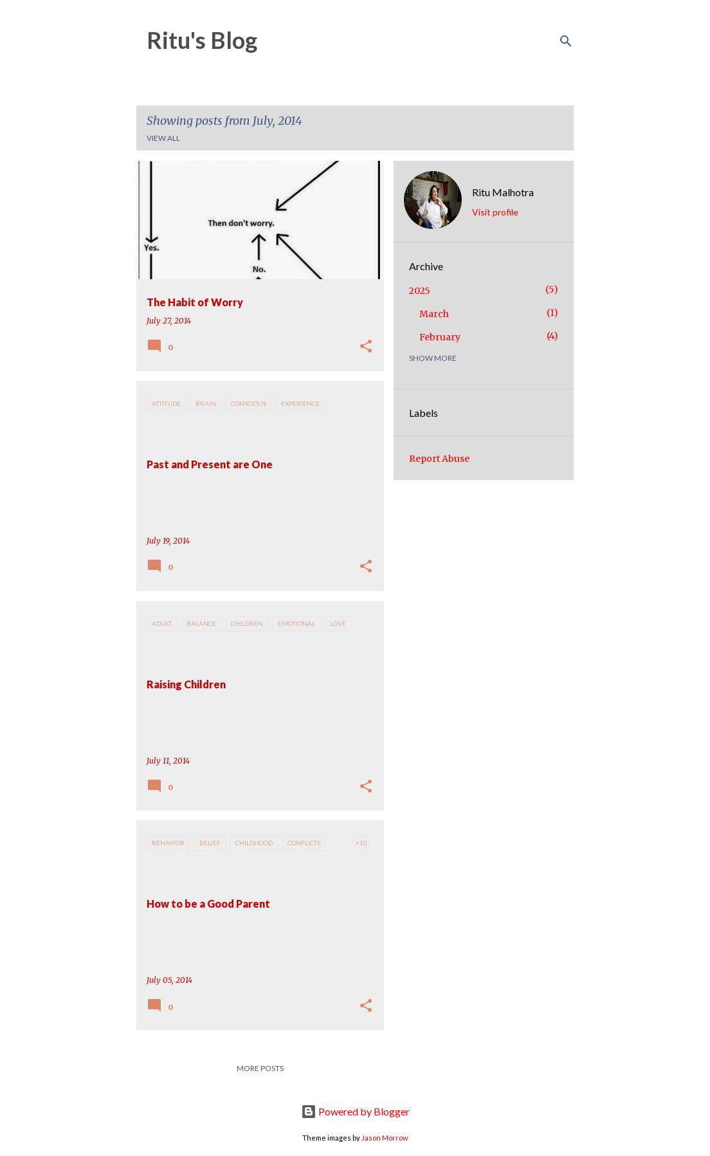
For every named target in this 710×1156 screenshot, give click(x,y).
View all (163, 138)
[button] (366, 347)
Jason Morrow (384, 1137)
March (434, 314)
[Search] (566, 41)
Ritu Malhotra (503, 192)
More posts (260, 1068)
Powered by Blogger (355, 1111)
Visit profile (495, 211)
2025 (419, 291)
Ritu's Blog (202, 40)
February (439, 337)
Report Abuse (439, 458)
